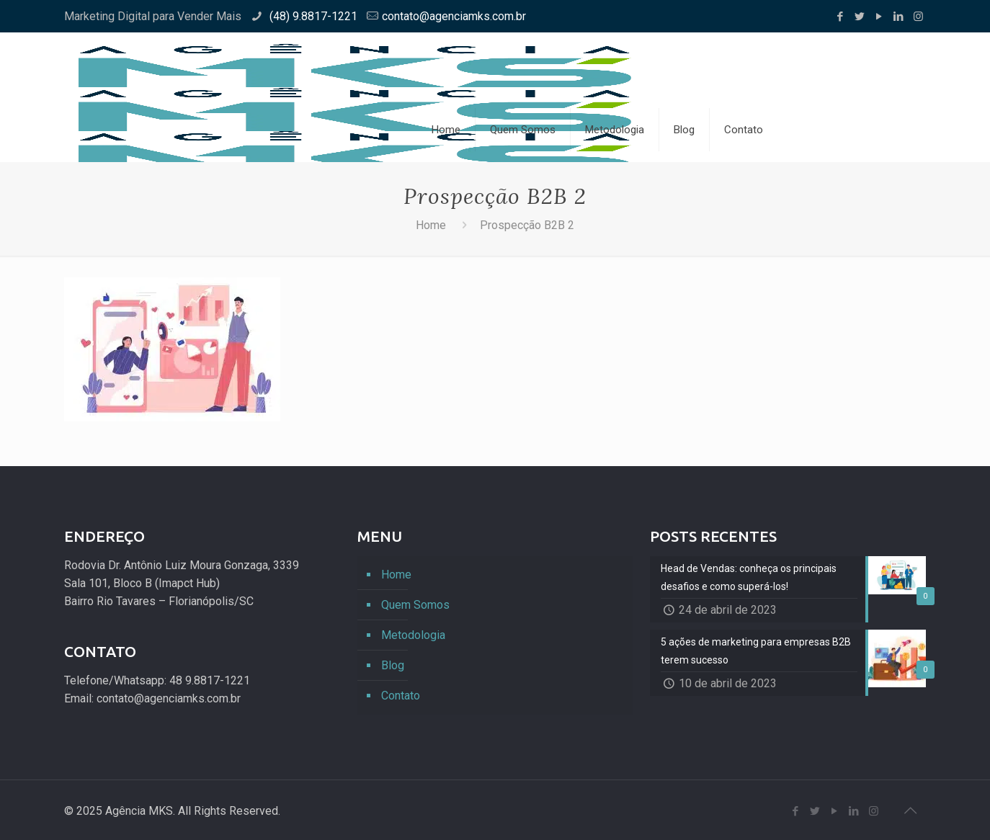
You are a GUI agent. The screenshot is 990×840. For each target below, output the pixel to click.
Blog (392, 665)
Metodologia (413, 635)
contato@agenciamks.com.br (454, 16)
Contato (400, 695)
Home (431, 225)
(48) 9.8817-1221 (312, 16)
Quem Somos (415, 605)
